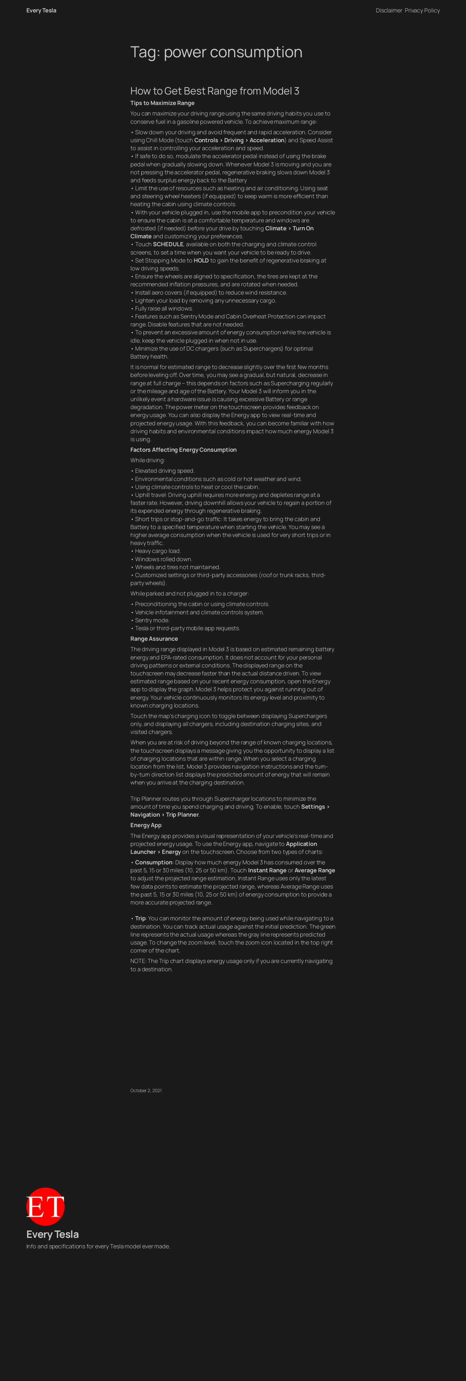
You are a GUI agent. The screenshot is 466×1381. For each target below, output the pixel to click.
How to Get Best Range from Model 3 (215, 90)
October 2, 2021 (146, 1090)
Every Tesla (41, 10)
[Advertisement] (233, 1317)
